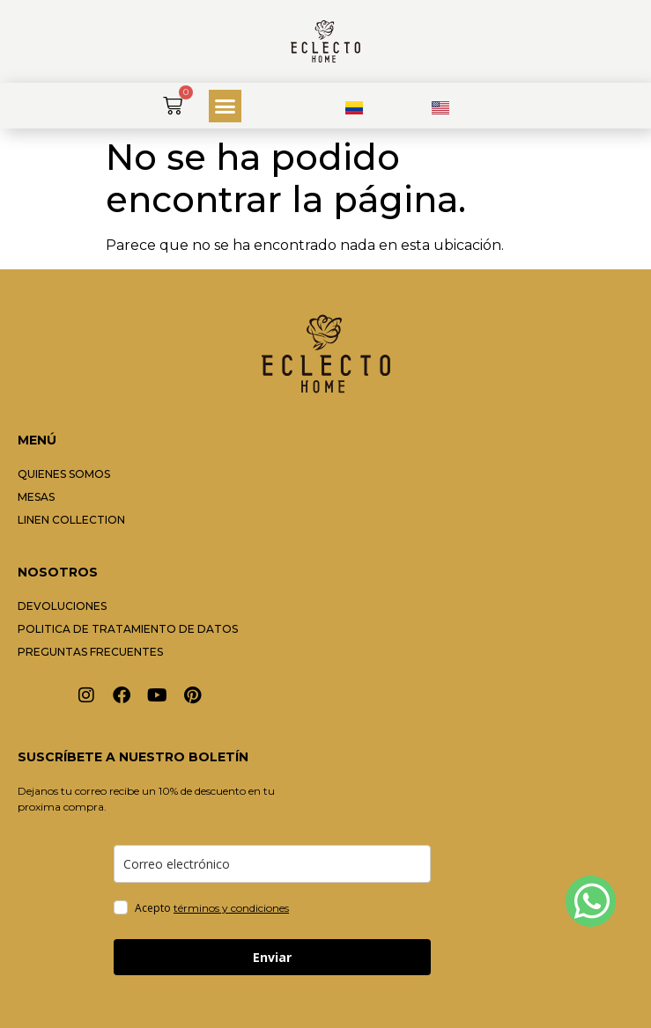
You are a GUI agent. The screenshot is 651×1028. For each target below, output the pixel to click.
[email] (272, 864)
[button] (225, 106)
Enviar (272, 957)
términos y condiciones (231, 907)
